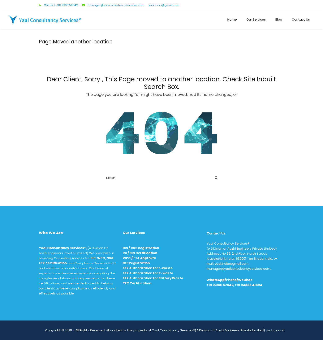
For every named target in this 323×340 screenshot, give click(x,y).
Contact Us (301, 19)
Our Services (256, 19)
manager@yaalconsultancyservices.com (116, 5)
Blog (278, 19)
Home (232, 19)
